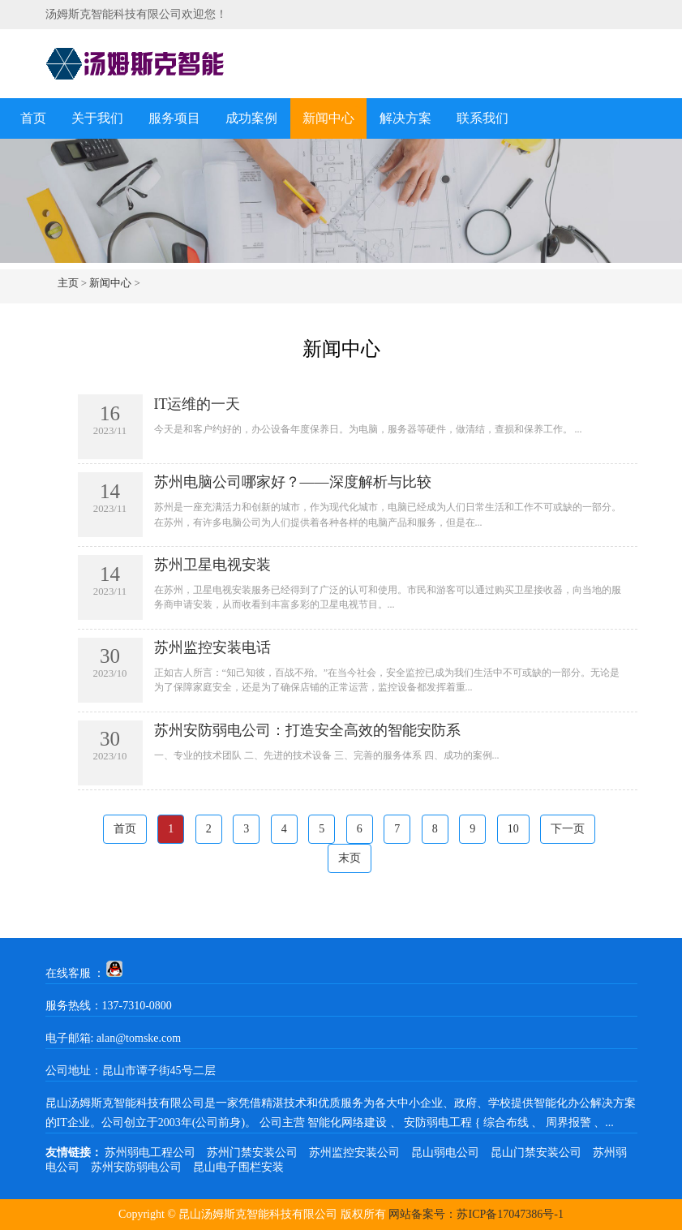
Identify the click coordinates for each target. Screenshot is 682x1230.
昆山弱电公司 (445, 1152)
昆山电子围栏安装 (238, 1167)
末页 (349, 858)
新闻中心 (328, 118)
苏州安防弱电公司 (136, 1167)
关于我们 (97, 118)
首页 (33, 118)
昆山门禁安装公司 (536, 1152)
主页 (68, 283)
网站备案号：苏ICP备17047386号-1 (475, 1214)
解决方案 (405, 118)
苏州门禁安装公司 (252, 1152)
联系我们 (482, 118)
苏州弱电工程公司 (150, 1152)
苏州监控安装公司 (354, 1152)
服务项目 (174, 118)
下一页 (568, 829)
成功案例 (251, 118)
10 (513, 829)
